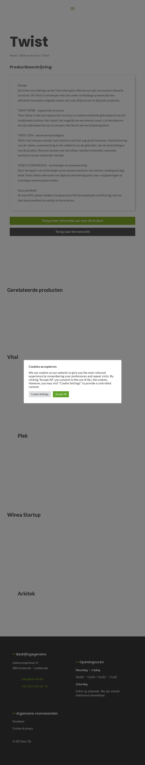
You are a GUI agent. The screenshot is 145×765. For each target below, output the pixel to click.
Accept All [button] (61, 394)
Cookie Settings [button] (40, 394)
